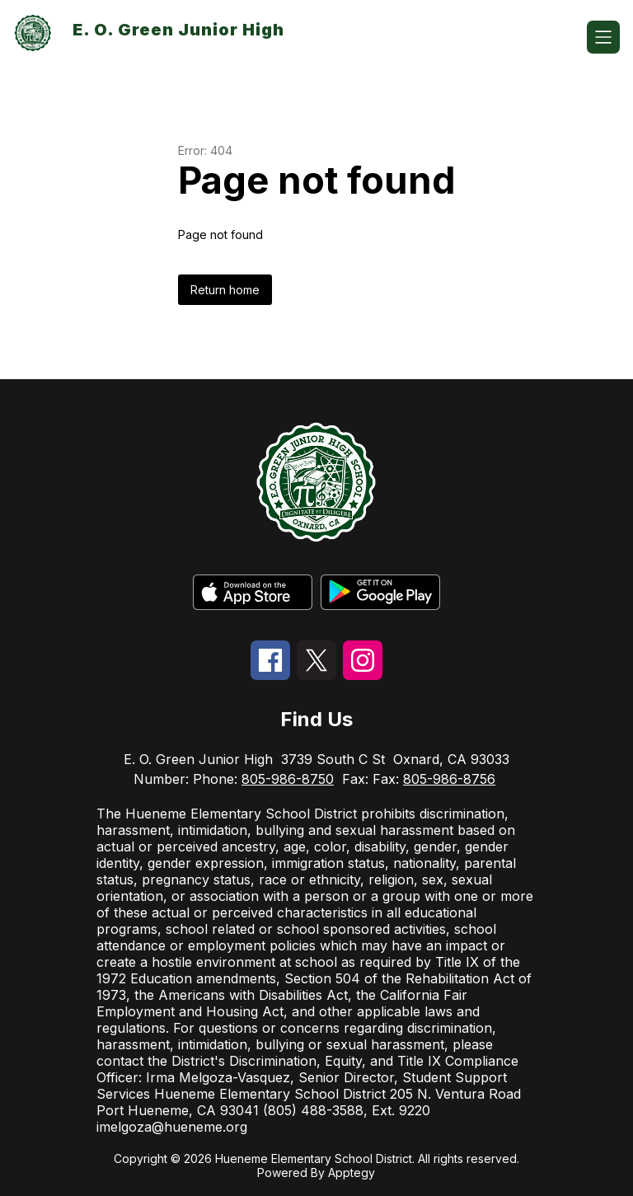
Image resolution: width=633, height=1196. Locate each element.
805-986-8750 (287, 779)
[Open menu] (603, 37)
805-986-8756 (449, 779)
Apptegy (351, 1173)
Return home (225, 290)
